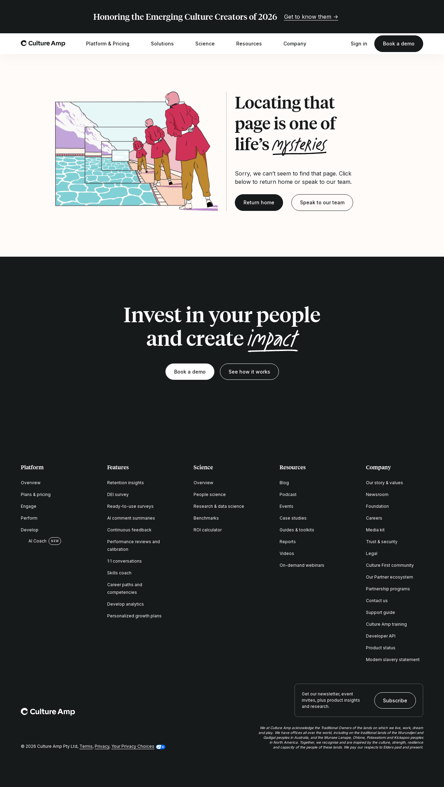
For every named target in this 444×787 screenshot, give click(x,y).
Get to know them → (311, 16)
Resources (253, 43)
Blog (284, 482)
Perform (29, 518)
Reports (288, 541)
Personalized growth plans (134, 615)
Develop (30, 529)
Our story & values (384, 482)
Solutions (167, 43)
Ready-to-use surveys (130, 506)
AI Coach (33, 541)
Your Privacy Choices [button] (132, 746)
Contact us (377, 600)
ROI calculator (208, 529)
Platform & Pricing (112, 43)
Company (299, 43)
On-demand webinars (302, 565)
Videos (287, 553)
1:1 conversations (124, 561)
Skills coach (119, 572)
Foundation (377, 506)
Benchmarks (206, 518)
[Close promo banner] (419, 16)
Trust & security (382, 541)
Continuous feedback (129, 529)
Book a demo (399, 43)
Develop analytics (125, 604)
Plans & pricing (36, 494)
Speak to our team (322, 202)
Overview (31, 482)
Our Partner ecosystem (389, 577)
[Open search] (340, 43)
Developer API (380, 636)
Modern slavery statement (393, 659)
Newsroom (377, 494)
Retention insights (125, 482)
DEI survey (118, 494)
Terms (86, 746)
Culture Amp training (386, 624)
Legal (371, 553)
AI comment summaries (131, 518)
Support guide (380, 612)
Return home (259, 202)
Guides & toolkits (297, 529)
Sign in (359, 43)
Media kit (375, 529)
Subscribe (395, 700)
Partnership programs (388, 588)
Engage (28, 506)
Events (286, 506)
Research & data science (219, 506)
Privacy (102, 746)
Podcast (288, 494)
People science (210, 494)
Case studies (293, 518)
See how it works (249, 372)
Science (209, 43)
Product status (380, 647)
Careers (374, 518)
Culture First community (390, 565)
